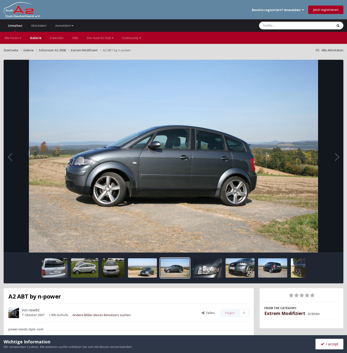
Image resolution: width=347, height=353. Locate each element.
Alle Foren (12, 38)
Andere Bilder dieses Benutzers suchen (102, 315)
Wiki (75, 38)
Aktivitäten (39, 25)
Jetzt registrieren (325, 9)
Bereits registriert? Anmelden (278, 10)
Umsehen (15, 27)
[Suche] (286, 25)
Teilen (208, 313)
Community (131, 38)
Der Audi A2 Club (100, 38)
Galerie (35, 38)
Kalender (57, 38)
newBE (34, 310)
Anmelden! (64, 25)
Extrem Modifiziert (284, 313)
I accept (329, 344)
